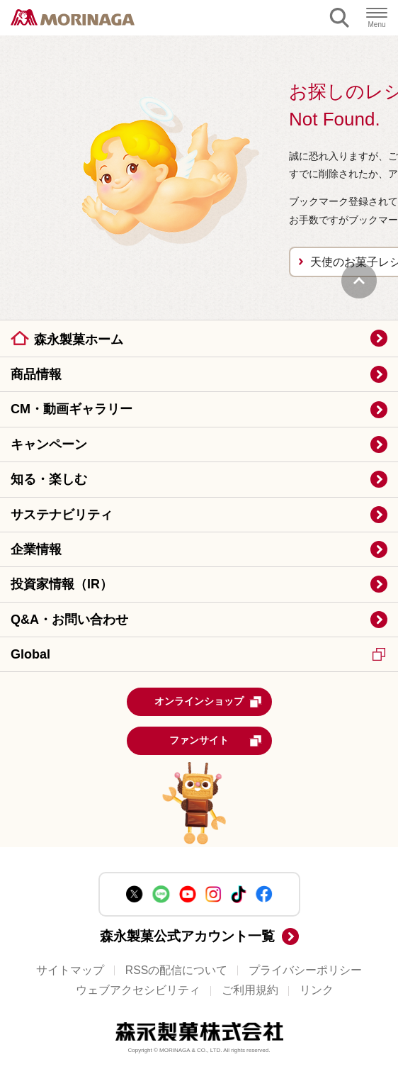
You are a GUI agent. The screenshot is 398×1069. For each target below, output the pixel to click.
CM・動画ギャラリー (71, 409)
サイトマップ (70, 970)
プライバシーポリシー (305, 970)
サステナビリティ (62, 515)
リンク (317, 990)
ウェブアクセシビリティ (138, 990)
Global (198, 654)
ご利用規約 (250, 990)
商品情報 (36, 374)
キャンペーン (49, 444)
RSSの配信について (176, 970)
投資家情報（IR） (62, 584)
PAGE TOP (359, 280)
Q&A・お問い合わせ (69, 619)
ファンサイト (215, 740)
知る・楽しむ (49, 479)
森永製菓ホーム (78, 339)
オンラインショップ (208, 701)
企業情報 (36, 549)
